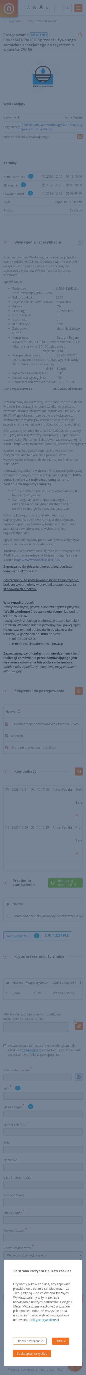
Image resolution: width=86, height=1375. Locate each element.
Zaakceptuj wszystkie (32, 1353)
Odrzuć (61, 1341)
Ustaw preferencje (30, 1341)
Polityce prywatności (44, 1320)
